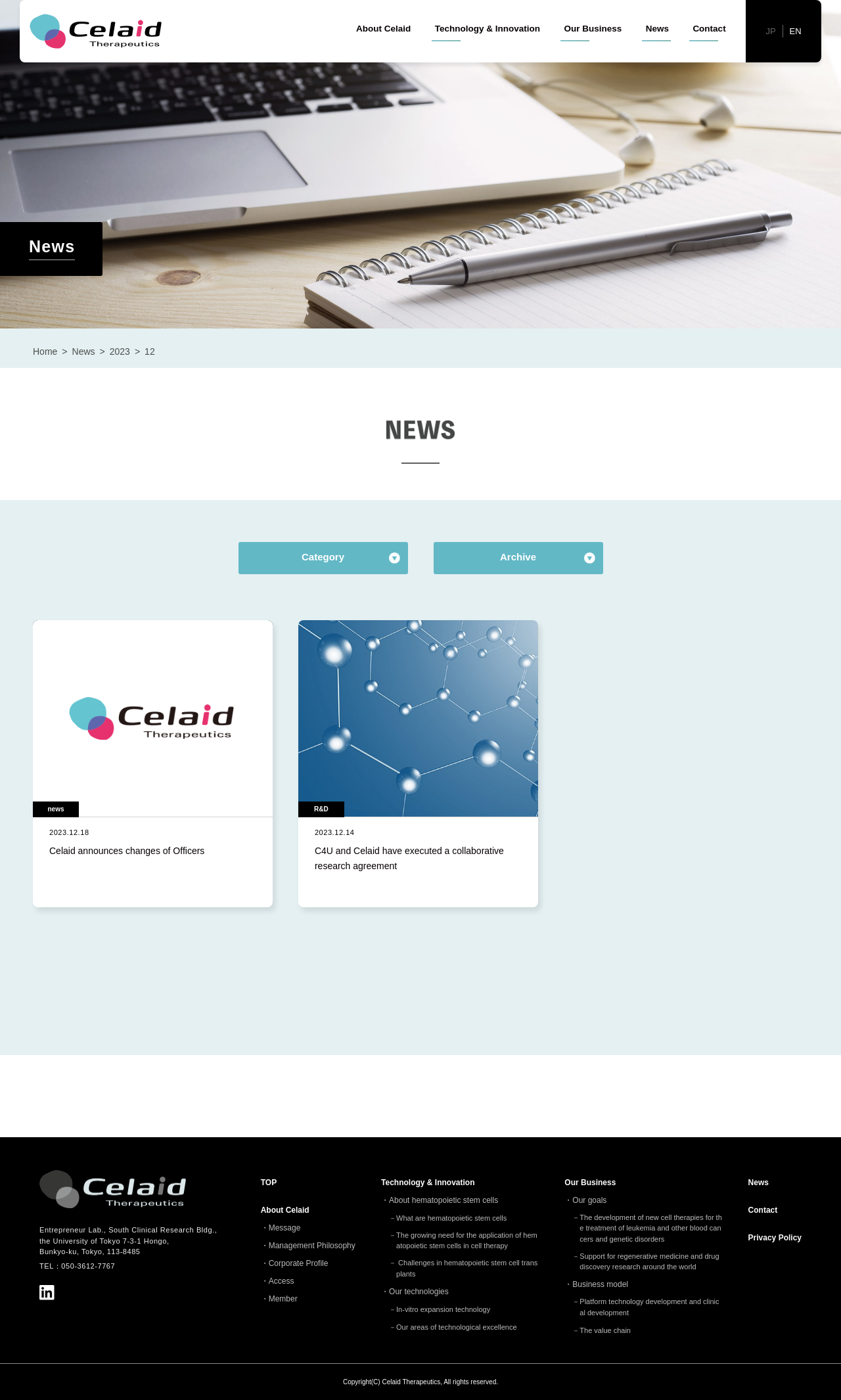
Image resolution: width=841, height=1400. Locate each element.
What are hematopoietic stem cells (451, 1218)
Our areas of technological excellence (456, 1327)
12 (150, 351)
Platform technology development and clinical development (649, 1307)
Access (281, 1281)
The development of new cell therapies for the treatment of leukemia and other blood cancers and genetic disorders (650, 1228)
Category (323, 556)
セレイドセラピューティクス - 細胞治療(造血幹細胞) (99, 55)
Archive (518, 556)
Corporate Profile (299, 1263)
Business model (600, 1284)
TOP (269, 1182)
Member (283, 1298)
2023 (120, 351)
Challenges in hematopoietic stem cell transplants (466, 1268)
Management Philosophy (312, 1245)
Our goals (589, 1200)
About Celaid (383, 52)
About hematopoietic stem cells (443, 1200)
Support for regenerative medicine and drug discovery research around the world (649, 1261)
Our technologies (419, 1291)
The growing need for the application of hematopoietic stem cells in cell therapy (466, 1240)
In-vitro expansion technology (443, 1309)
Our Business (593, 52)
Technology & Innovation (487, 52)
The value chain (605, 1330)
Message (285, 1227)
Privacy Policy (775, 1237)
